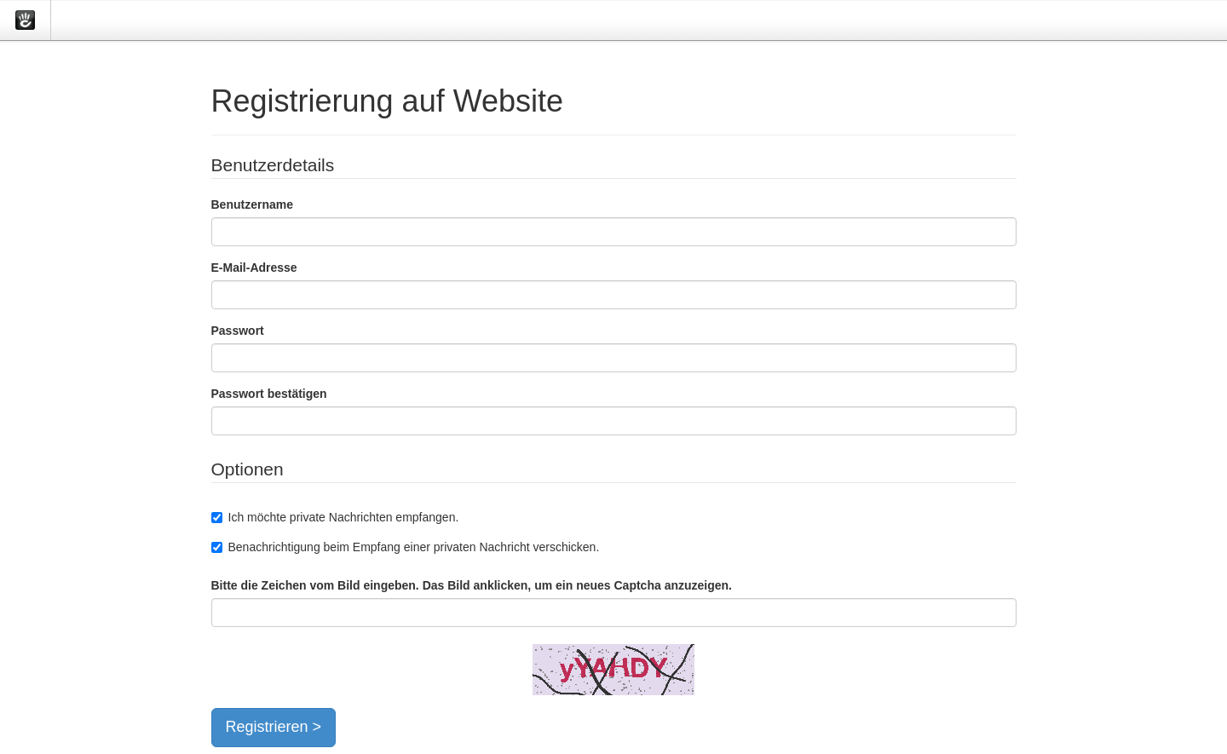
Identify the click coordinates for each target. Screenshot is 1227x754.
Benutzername (252, 204)
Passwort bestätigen (269, 393)
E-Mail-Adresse (254, 267)
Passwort (237, 330)
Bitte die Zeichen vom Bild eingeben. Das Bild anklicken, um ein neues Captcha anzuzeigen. (471, 585)
